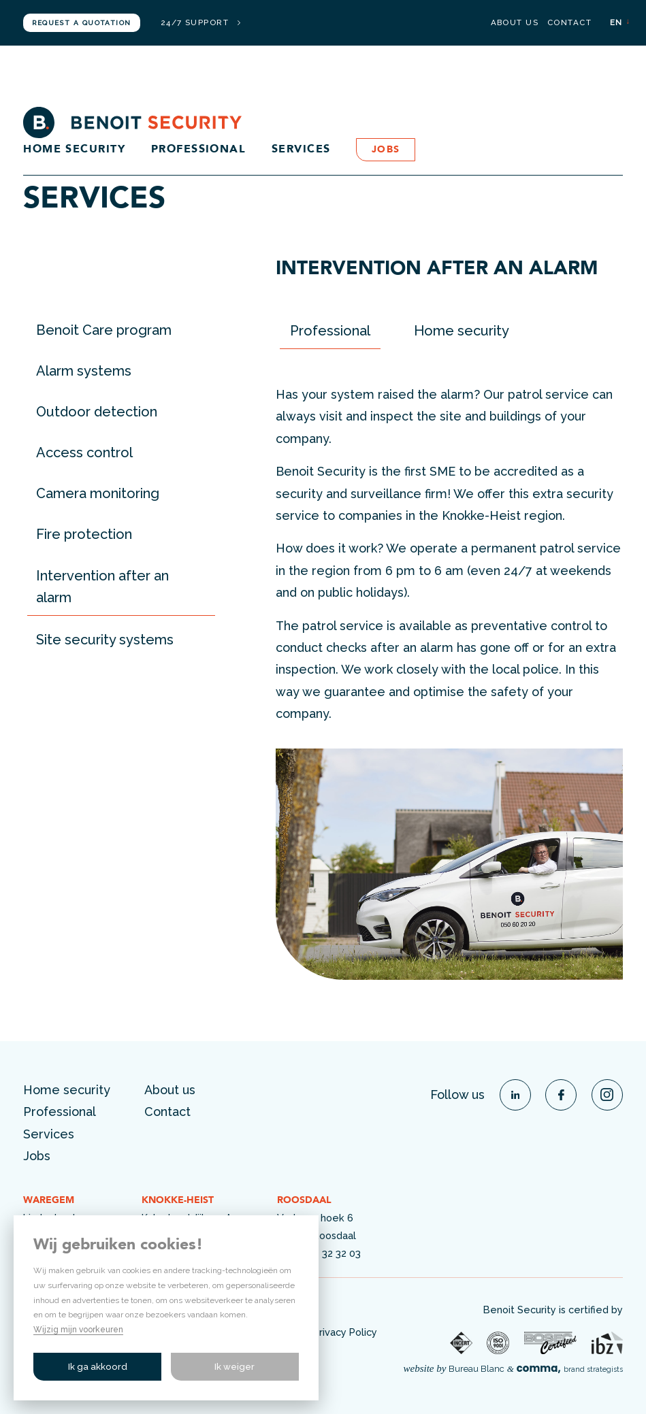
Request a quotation (81, 23)
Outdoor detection (96, 412)
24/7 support (200, 23)
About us (515, 23)
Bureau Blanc (476, 1369)
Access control (84, 452)
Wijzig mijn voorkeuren (78, 1329)
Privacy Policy (345, 1332)
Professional (198, 149)
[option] (449, 864)
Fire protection (84, 534)
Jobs (386, 149)
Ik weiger (234, 1367)
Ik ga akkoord (97, 1367)
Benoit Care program (104, 330)
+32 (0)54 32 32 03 (319, 1253)
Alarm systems (83, 371)
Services (301, 149)
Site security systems (105, 639)
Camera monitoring (97, 493)
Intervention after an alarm (102, 587)
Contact (569, 23)
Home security (74, 149)
